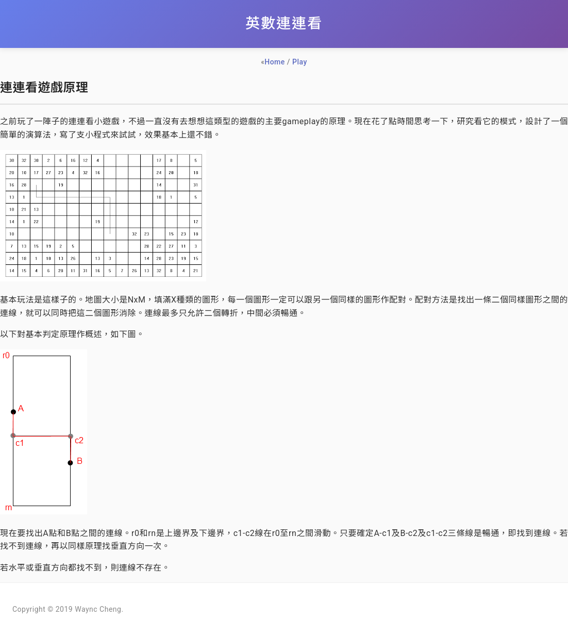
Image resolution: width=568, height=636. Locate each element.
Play (299, 62)
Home (274, 62)
